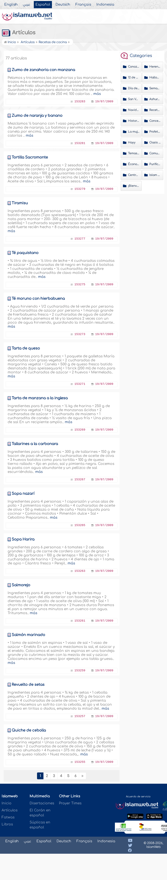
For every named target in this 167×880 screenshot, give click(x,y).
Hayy (131, 142)
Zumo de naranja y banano (37, 116)
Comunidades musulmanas (155, 153)
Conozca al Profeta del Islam (133, 66)
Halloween (155, 77)
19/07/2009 (104, 101)
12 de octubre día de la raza (133, 77)
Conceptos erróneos (155, 120)
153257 (79, 716)
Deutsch (63, 4)
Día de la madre (133, 88)
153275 (79, 284)
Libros (7, 824)
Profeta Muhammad (155, 131)
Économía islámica (133, 164)
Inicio (10, 42)
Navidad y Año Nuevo (133, 110)
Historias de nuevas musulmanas (133, 120)
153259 (79, 670)
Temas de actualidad (133, 153)
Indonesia (105, 4)
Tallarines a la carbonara (35, 444)
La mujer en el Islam (133, 131)
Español (42, 4)
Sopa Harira (23, 539)
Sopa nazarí (23, 494)
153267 (79, 479)
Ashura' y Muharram (155, 99)
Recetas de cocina (155, 110)
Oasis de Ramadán (155, 142)
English (11, 4)
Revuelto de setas (28, 685)
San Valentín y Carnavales (133, 99)
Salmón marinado (28, 635)
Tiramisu (20, 203)
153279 (79, 189)
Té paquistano (25, 253)
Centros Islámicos (133, 175)
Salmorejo (21, 585)
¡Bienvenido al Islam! (133, 185)
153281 (79, 143)
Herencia (155, 66)
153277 (79, 239)
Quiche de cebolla (29, 730)
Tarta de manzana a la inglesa (40, 398)
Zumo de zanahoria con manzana (43, 70)
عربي (26, 4)
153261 (79, 621)
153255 (79, 762)
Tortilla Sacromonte (30, 157)
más (97, 94)
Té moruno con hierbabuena (38, 299)
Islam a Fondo (155, 175)
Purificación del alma (155, 164)
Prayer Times (70, 803)
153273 (79, 334)
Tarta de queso (26, 348)
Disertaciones (42, 803)
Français (83, 4)
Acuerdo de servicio (138, 796)
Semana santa (155, 88)
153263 (79, 571)
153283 (79, 101)
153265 (79, 525)
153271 (79, 384)
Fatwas (8, 817)
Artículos (18, 33)
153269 (79, 430)
